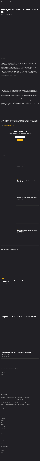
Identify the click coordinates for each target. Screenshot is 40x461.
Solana (6, 62)
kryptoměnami (26, 62)
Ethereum (3, 6)
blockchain (17, 102)
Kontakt (2, 370)
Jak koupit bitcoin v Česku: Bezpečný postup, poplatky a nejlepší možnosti (26, 181)
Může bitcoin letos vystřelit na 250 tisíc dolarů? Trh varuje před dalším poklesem (27, 231)
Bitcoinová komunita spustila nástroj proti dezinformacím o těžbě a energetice (27, 164)
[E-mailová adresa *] (20, 137)
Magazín (7, 6)
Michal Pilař (9, 14)
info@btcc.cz (3, 372)
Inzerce (2, 374)
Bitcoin (19, 73)
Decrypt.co (5, 125)
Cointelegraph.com (10, 125)
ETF (8, 121)
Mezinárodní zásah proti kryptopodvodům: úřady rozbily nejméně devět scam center (26, 214)
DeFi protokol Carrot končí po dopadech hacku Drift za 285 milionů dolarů (27, 198)
